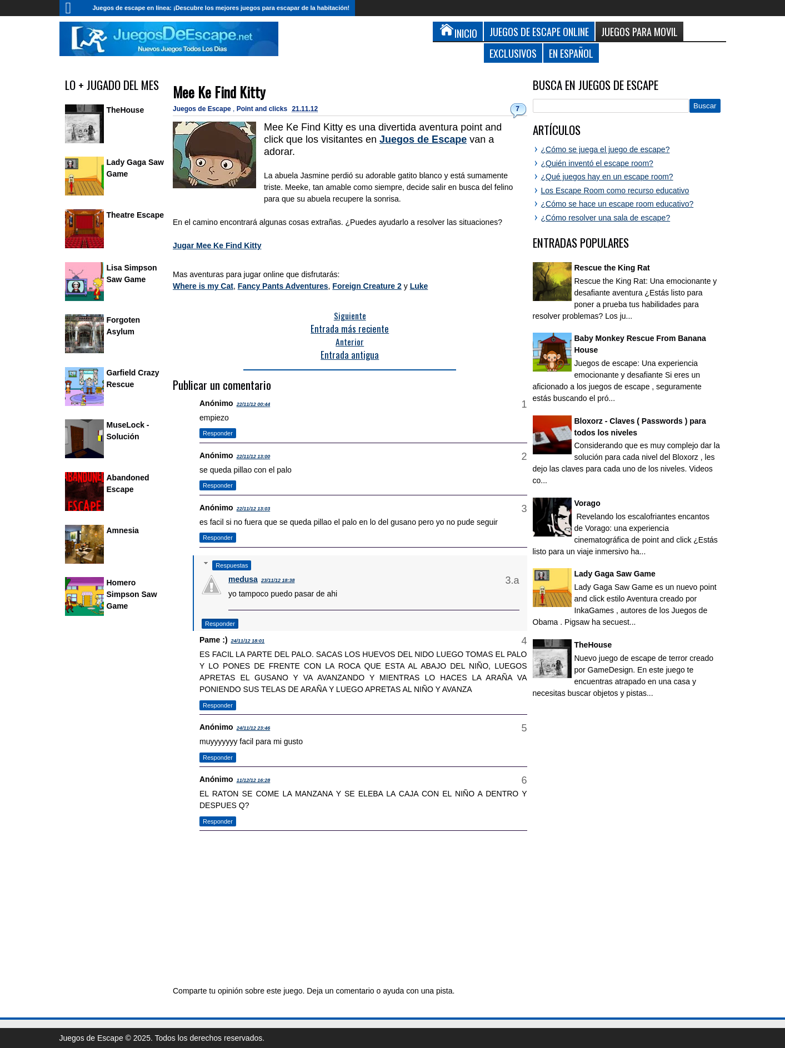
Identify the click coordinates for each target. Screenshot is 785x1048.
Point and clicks (263, 109)
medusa (243, 579)
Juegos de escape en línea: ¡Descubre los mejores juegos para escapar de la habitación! (221, 7)
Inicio (73, 8)
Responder (218, 433)
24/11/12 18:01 (248, 641)
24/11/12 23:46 (254, 728)
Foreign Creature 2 (366, 286)
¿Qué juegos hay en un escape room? (607, 176)
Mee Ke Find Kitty (219, 92)
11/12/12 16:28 (254, 780)
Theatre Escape (135, 214)
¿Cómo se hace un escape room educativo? (617, 203)
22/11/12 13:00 (254, 456)
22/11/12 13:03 (254, 509)
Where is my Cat (203, 286)
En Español (571, 53)
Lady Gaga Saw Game (615, 573)
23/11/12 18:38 (278, 580)
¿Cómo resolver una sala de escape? (606, 217)
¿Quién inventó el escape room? (597, 163)
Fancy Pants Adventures (283, 286)
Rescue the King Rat (612, 267)
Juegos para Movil (639, 31)
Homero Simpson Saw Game (132, 594)
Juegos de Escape (203, 109)
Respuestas (232, 565)
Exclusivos (513, 53)
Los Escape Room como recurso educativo (615, 190)
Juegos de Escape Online (539, 31)
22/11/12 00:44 (254, 404)
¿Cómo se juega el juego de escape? (605, 149)
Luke (419, 286)
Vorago (587, 503)
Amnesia (123, 530)
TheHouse (125, 110)
